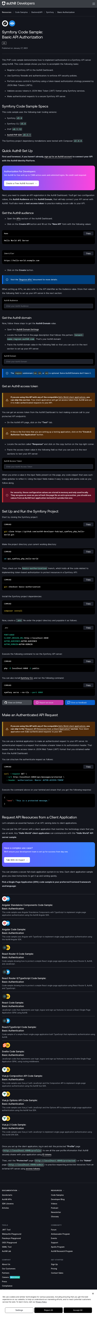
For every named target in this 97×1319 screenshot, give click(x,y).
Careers (5, 1277)
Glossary (55, 1216)
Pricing (54, 1269)
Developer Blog (58, 1199)
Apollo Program (58, 1247)
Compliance (7, 1286)
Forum (53, 1230)
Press (4, 1281)
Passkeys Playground (11, 1238)
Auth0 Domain (10, 356)
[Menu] (93, 3)
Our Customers (8, 1269)
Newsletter (56, 1212)
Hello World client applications (72, 397)
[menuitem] (24, 1195)
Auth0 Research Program (62, 1251)
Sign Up (54, 1264)
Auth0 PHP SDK (19, 135)
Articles (5, 1208)
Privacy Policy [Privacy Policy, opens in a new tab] (41, 1312)
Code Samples (57, 1195)
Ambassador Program (60, 1234)
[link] (9, 1190)
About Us (6, 1264)
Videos (54, 1204)
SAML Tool (6, 1247)
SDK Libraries (8, 1204)
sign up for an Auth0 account (58, 156)
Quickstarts (7, 1195)
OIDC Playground (9, 1242)
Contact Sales (57, 1273)
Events (54, 1238)
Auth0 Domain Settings (27, 329)
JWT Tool (6, 1230)
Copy (88, 233)
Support (54, 1242)
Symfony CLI (27, 678)
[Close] (93, 1304)
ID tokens (46, 1154)
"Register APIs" (25, 279)
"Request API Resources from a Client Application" (47, 729)
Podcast (54, 1208)
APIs (18, 218)
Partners (5, 1273)
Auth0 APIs (7, 1199)
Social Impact (8, 1290)
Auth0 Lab (6, 1251)
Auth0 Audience (11, 300)
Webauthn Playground (11, 1234)
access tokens (33, 1168)
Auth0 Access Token (13, 461)
